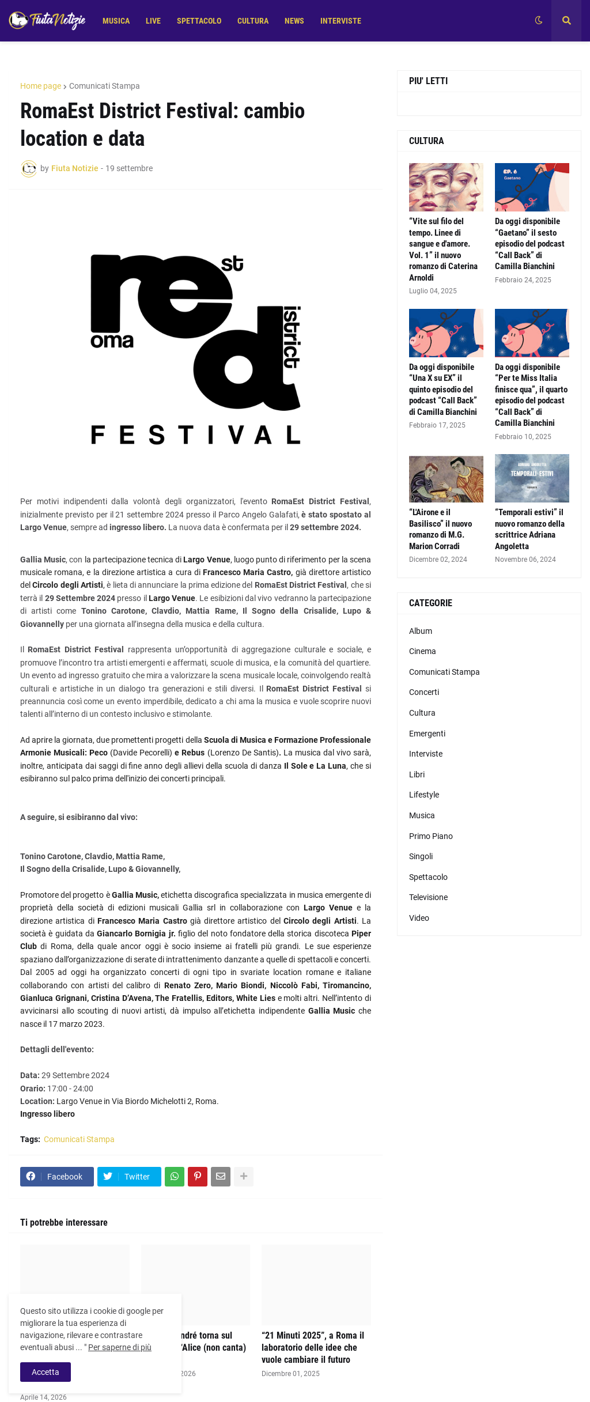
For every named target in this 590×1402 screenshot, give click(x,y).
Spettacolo (428, 877)
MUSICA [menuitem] (116, 20)
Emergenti (427, 733)
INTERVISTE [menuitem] (340, 20)
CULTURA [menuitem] (252, 20)
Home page (40, 86)
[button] (538, 20)
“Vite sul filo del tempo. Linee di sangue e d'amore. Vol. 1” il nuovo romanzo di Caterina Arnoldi (443, 249)
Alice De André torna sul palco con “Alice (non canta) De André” (193, 1347)
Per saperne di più (120, 1347)
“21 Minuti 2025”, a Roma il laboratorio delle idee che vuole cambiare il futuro (313, 1347)
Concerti (424, 692)
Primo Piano (431, 836)
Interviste (425, 753)
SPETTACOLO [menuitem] (199, 20)
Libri (417, 774)
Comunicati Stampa (104, 86)
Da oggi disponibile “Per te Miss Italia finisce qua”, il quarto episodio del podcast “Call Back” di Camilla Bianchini (531, 395)
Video (419, 918)
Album (420, 631)
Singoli (421, 856)
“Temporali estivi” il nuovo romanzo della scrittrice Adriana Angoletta (530, 529)
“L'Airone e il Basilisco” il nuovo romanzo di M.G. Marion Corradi (440, 529)
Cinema (422, 651)
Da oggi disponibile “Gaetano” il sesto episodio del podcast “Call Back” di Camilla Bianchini (530, 243)
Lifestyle (424, 794)
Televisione (428, 897)
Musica (422, 815)
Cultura (422, 712)
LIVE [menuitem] (153, 20)
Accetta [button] (45, 1372)
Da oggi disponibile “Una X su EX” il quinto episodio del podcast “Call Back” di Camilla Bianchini (443, 389)
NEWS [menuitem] (294, 20)
